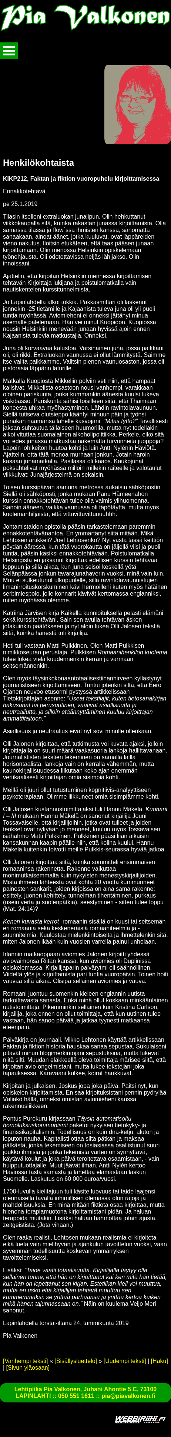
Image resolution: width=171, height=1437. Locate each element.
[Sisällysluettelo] (75, 1361)
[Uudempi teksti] (125, 1361)
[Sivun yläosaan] (28, 1367)
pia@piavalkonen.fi (128, 1396)
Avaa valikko (9, 50)
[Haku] (159, 1361)
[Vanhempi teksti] (25, 1361)
